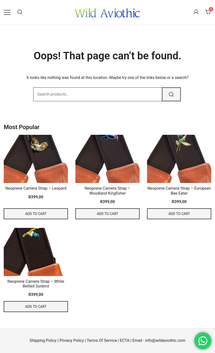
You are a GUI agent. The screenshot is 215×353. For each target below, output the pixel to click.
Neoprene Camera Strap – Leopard (35, 188)
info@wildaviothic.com (165, 340)
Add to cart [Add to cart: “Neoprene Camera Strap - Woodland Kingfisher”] (107, 214)
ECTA (124, 340)
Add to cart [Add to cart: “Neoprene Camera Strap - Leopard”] (36, 214)
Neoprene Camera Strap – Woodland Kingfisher (107, 190)
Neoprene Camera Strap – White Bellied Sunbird (35, 283)
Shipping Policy (43, 340)
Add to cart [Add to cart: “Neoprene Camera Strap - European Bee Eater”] (179, 214)
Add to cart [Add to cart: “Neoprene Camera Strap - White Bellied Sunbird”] (36, 307)
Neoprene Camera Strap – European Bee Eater (179, 190)
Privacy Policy (72, 340)
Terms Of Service (102, 340)
